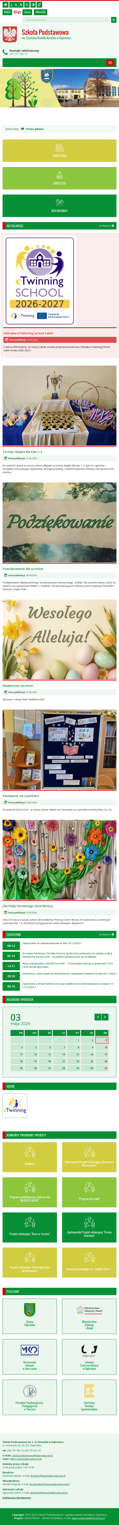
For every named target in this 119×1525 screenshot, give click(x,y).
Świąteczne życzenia (18, 686)
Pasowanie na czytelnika (21, 796)
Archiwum (106, 225)
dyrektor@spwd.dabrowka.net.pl (47, 1475)
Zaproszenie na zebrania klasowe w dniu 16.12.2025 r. (52, 943)
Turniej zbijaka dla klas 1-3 (22, 452)
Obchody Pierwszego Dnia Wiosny (28, 906)
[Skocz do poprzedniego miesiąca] (98, 1017)
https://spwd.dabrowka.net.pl (25, 1458)
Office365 (41, 12)
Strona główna (32, 129)
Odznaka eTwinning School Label (28, 333)
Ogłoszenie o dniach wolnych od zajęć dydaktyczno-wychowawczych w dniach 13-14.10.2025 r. (68, 985)
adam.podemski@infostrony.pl (88, 1518)
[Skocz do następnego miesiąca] (105, 1017)
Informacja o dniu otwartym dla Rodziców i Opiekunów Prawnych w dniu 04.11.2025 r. (69, 973)
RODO (7, 12)
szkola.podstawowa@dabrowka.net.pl (32, 1455)
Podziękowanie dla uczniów (23, 569)
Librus (27, 12)
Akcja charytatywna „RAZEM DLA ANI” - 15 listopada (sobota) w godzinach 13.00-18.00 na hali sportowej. (68, 965)
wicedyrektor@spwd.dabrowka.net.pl (49, 1484)
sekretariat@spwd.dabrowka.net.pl (48, 1492)
